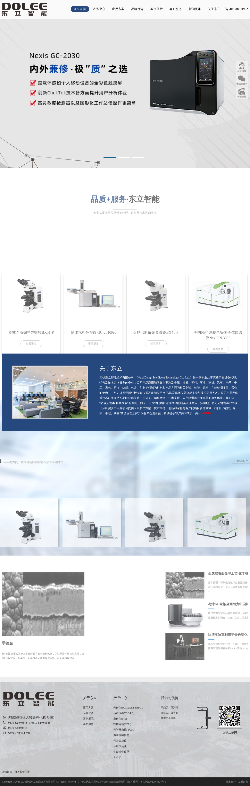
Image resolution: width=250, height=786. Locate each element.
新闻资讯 (195, 9)
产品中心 (99, 9)
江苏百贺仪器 (22, 771)
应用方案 (118, 9)
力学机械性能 (121, 735)
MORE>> (207, 413)
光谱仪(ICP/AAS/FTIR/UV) (128, 707)
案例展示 (156, 9)
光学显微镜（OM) (123, 729)
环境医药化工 (121, 746)
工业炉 (117, 757)
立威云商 (243, 781)
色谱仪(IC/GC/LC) (123, 713)
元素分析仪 (120, 740)
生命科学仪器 (121, 751)
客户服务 (175, 9)
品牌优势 (137, 9)
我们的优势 (169, 698)
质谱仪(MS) (120, 718)
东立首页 (80, 9)
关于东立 (214, 9)
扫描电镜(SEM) (122, 724)
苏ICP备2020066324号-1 (153, 781)
